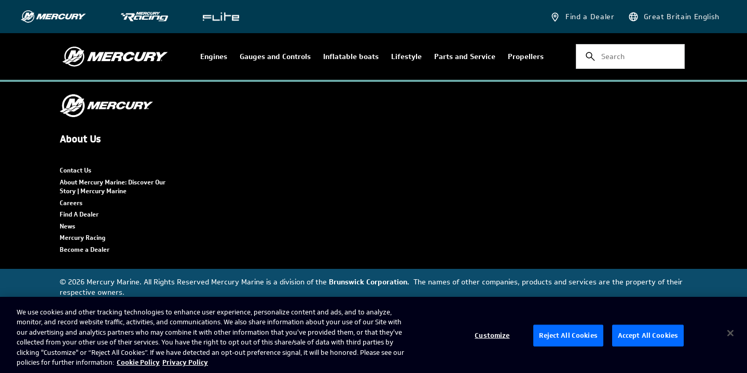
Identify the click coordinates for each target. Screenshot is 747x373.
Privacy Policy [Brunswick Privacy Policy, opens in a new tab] (185, 362)
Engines (213, 57)
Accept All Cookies (648, 335)
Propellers (526, 57)
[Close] (730, 333)
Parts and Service (464, 57)
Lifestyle (406, 57)
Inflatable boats (351, 57)
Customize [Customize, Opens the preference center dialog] (492, 335)
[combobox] (630, 56)
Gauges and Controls (275, 57)
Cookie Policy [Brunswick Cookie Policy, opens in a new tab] (138, 362)
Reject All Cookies (568, 335)
